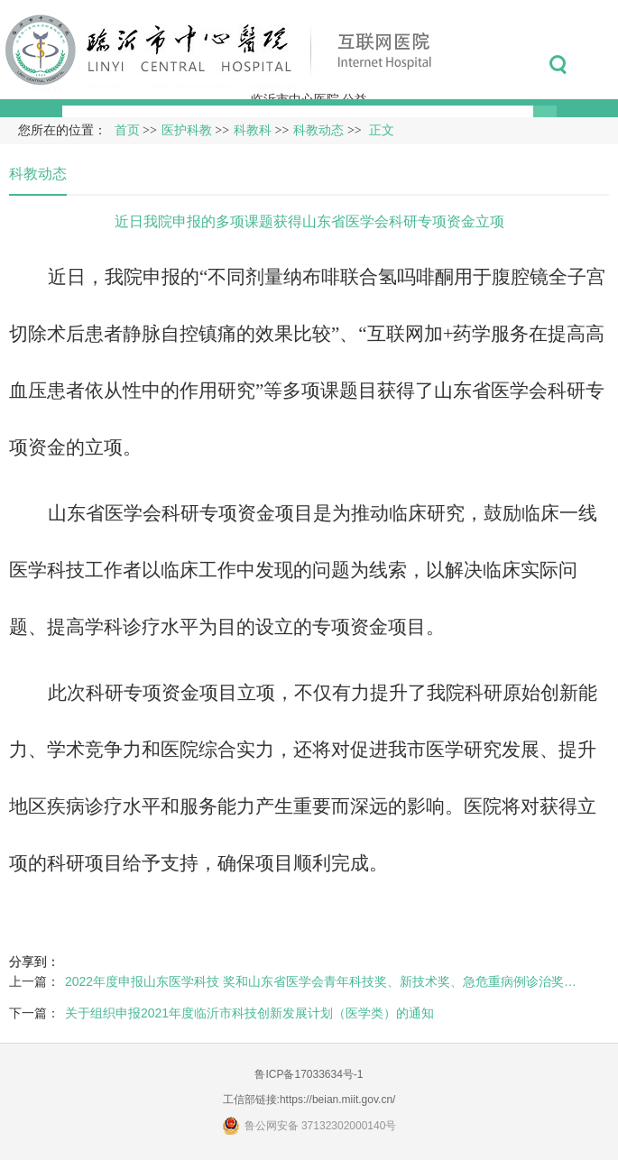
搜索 (558, 65)
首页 (127, 130)
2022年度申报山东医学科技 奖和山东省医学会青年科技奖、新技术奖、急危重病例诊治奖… (320, 981)
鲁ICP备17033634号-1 (308, 1074)
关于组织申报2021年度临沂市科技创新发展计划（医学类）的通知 (249, 1013)
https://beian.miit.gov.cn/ (338, 1099)
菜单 (598, 65)
